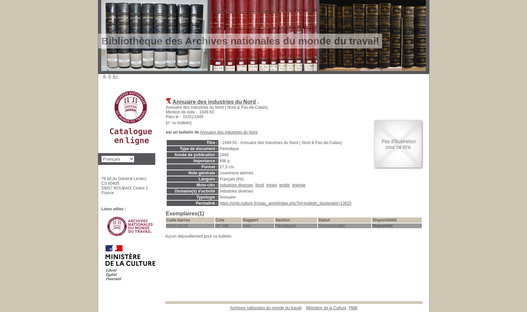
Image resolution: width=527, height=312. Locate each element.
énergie (299, 185)
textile (284, 185)
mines (271, 185)
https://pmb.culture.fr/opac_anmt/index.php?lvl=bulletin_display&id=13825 (286, 203)
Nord (259, 185)
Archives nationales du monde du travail (266, 308)
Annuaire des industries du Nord (214, 102)
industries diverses (236, 185)
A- (105, 76)
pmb (353, 308)
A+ (115, 76)
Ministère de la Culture (326, 308)
